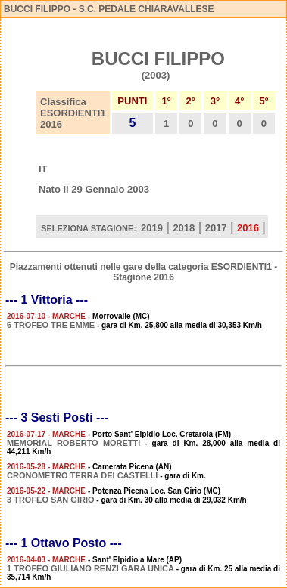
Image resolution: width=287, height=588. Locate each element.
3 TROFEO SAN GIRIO (51, 499)
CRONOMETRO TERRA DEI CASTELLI (82, 475)
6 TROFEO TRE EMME (51, 325)
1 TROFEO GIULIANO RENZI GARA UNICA (90, 568)
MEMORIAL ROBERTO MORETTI (73, 442)
